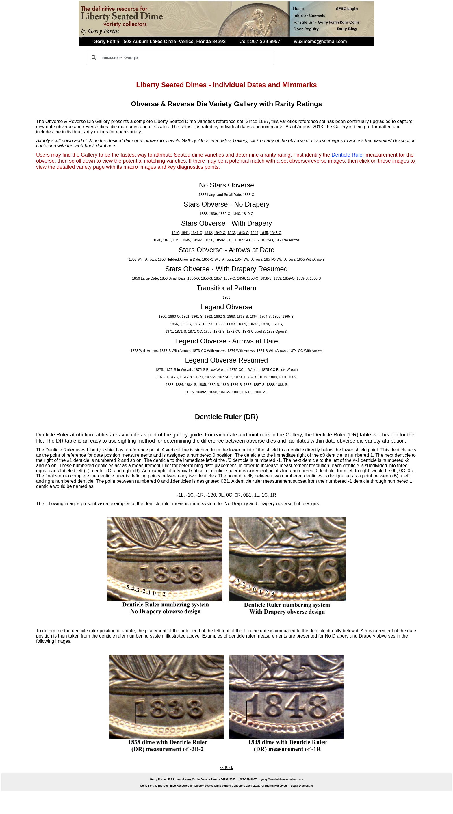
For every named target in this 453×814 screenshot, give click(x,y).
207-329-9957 (248, 779)
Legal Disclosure (302, 785)
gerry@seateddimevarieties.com (282, 779)
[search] (179, 57)
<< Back (226, 768)
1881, (283, 377)
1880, (273, 377)
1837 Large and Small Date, (220, 195)
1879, (263, 377)
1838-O (248, 195)
